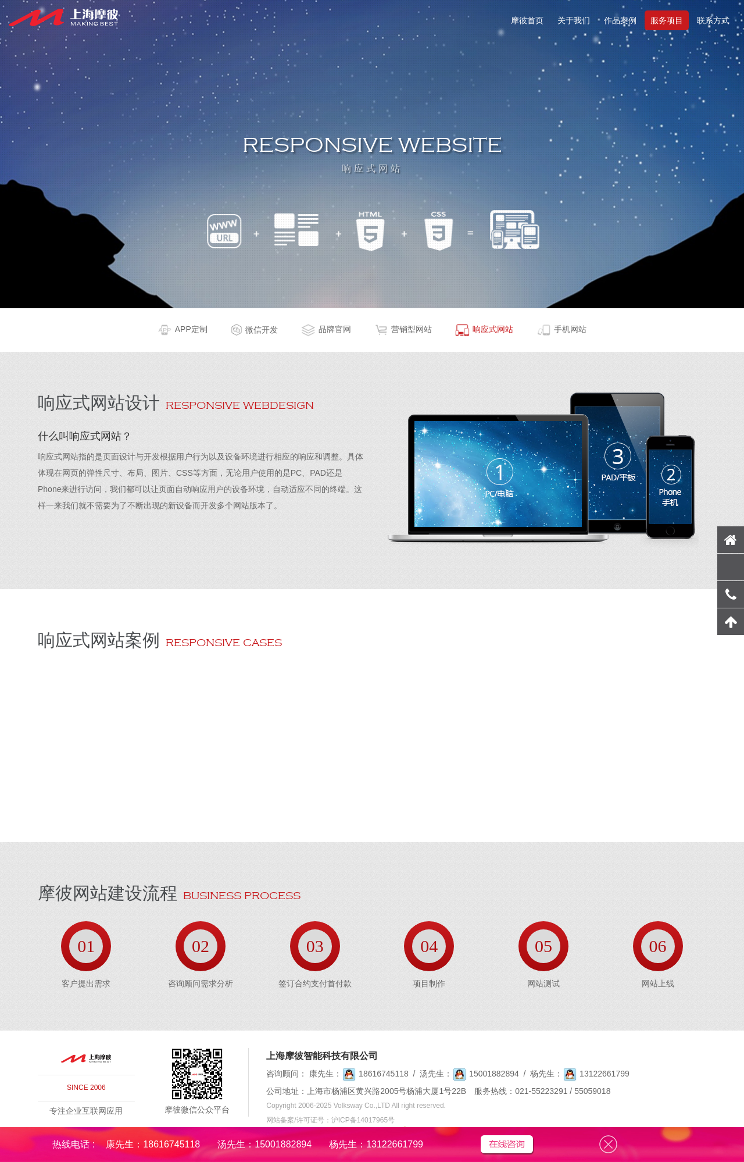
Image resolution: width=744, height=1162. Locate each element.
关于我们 (573, 20)
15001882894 (494, 1073)
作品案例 (620, 20)
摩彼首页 (527, 20)
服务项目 (666, 20)
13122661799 (604, 1073)
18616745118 (384, 1073)
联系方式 (713, 20)
